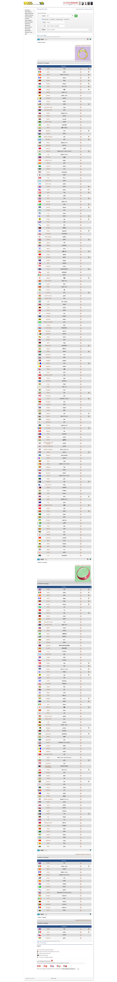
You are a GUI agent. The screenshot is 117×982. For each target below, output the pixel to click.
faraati (60, 475)
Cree (48, 178)
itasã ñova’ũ (60, 892)
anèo (63, 386)
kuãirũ (64, 239)
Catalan (48, 163)
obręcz (65, 769)
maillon (62, 872)
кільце (64, 834)
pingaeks (68, 742)
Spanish (48, 74)
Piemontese (48, 395)
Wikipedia (55, 36)
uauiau (64, 701)
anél (64, 419)
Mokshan (48, 357)
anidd (64, 775)
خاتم (63, 86)
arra (67, 449)
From (44, 22)
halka (64, 828)
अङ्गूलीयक (64, 439)
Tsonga (48, 825)
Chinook (48, 172)
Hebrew (48, 248)
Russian (48, 83)
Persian (48, 392)
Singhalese (48, 467)
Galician (48, 225)
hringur (64, 260)
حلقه (64, 392)
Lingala (48, 316)
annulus (64, 722)
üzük (64, 110)
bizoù (66, 142)
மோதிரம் (64, 490)
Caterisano (48, 166)
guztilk (64, 716)
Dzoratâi (48, 201)
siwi (64, 413)
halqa (66, 624)
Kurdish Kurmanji (48, 295)
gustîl (64, 295)
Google (44, 36)
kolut (64, 657)
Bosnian (48, 133)
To (44, 26)
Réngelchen (64, 327)
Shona (48, 461)
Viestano (48, 534)
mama (64, 213)
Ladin (48, 301)
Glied (68, 874)
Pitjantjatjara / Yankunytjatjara (48, 766)
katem (66, 499)
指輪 (64, 278)
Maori (48, 342)
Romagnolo (48, 422)
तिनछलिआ (65, 127)
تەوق (64, 718)
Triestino (48, 508)
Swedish (48, 481)
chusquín (66, 154)
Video (59, 36)
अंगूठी (63, 251)
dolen (64, 910)
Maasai (48, 351)
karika (64, 698)
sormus (64, 216)
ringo (64, 204)
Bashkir (48, 113)
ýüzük (64, 514)
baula (64, 880)
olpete (64, 351)
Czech (48, 189)
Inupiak (48, 272)
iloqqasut (64, 683)
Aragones (48, 95)
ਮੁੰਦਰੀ (64, 410)
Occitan (48, 378)
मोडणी (64, 736)
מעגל (64, 692)
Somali (48, 475)
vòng (64, 840)
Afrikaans (48, 612)
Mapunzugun (48, 345)
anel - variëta (64, 301)
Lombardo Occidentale (48, 322)
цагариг (64, 360)
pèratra (64, 333)
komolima (64, 245)
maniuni (67, 463)
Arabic (48, 86)
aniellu (64, 101)
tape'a (62, 416)
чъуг (64, 168)
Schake (61, 874)
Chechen (48, 168)
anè (64, 431)
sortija (67, 74)
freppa (63, 201)
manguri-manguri (64, 766)
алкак (64, 710)
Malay (48, 337)
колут (64, 801)
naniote (64, 98)
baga (66, 201)
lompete (64, 316)
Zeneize (48, 552)
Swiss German (48, 484)
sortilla (66, 95)
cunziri (64, 463)
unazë (63, 92)
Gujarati (48, 242)
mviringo (64, 811)
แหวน (64, 496)
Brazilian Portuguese (48, 136)
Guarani (48, 239)
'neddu (58, 151)
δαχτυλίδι (64, 231)
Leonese (48, 310)
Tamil (48, 490)
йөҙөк (66, 113)
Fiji (48, 213)
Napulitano (48, 366)
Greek (48, 231)
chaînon (66, 872)
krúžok (64, 805)
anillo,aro (66, 416)
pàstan (64, 473)
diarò (64, 546)
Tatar (48, 493)
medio (65, 86)
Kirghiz (48, 286)
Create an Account (89, 9)
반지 (64, 292)
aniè (64, 210)
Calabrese (48, 151)
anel (64, 136)
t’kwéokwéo (64, 172)
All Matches (52, 19)
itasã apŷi (65, 892)
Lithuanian (48, 319)
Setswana (48, 455)
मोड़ (63, 695)
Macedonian (48, 331)
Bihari (48, 127)
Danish (48, 192)
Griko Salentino (48, 236)
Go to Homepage (42, 35)
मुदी (64, 289)
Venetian (48, 532)
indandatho (64, 555)
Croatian (48, 186)
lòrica (61, 449)
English (48, 68)
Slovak (48, 469)
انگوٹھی (64, 522)
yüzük (64, 180)
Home (38, 9)
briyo (64, 325)
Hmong (48, 254)
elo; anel (64, 904)
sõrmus (64, 207)
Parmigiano (48, 390)
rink (64, 313)
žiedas (64, 319)
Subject (43, 29)
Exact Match (45, 19)
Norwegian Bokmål (48, 375)
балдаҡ (62, 113)
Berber (48, 125)
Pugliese (48, 407)
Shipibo (48, 458)
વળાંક (64, 686)
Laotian (48, 304)
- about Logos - (54, 978)
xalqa (63, 624)
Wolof (48, 546)
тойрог (64, 745)
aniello (62, 95)
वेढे (65, 348)
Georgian (48, 227)
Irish (48, 274)
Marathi (48, 348)
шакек (66, 286)
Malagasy (48, 333)
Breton (48, 142)
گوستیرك (64, 119)
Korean (48, 292)
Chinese (48, 89)
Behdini (48, 119)
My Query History (43, 9)
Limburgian (48, 313)
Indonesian (48, 266)
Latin (48, 307)
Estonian (48, 207)
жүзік (64, 284)
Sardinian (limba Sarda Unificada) (48, 443)
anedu (64, 166)
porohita (64, 730)
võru (64, 669)
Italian (48, 72)
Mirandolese (48, 354)
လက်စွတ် (64, 148)
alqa (64, 654)
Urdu (48, 522)
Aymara (48, 104)
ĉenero (64, 886)
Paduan (48, 386)
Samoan (48, 437)
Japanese (48, 278)
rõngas (66, 669)
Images (48, 36)
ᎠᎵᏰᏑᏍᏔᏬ (64, 648)
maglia (66, 866)
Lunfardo (48, 325)
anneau (64, 77)
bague (64, 160)
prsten (64, 133)
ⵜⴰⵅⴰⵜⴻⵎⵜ (64, 125)
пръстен (64, 145)
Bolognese (48, 130)
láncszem (64, 895)
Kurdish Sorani (48, 298)
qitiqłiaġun (64, 272)
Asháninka (48, 98)
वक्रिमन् (64, 796)
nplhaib (64, 254)
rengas (64, 671)
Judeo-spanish (48, 280)
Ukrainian (48, 520)
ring (64, 68)
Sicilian (48, 463)
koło (63, 769)
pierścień (62, 398)
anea (64, 540)
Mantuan (48, 339)
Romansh (48, 431)
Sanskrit (48, 439)
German (48, 80)
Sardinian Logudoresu (48, 449)
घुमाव (65, 695)
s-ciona (61, 757)
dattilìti (64, 236)
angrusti (63, 425)
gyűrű (64, 257)
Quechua (48, 413)
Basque (48, 115)
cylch (64, 846)
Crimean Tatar (48, 180)
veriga (64, 787)
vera (65, 386)
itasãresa (69, 892)
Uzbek (48, 526)
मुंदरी (65, 251)
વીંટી (64, 242)
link (64, 863)
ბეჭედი (64, 227)
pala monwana (64, 455)
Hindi (48, 251)
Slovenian (48, 473)
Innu (48, 269)
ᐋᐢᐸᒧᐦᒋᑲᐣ (64, 651)
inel (64, 428)
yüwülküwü (64, 345)
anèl (64, 130)
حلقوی (64, 760)
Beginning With (59, 19)
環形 (65, 822)
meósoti (64, 458)
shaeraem (61, 742)
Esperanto (48, 204)
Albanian (48, 92)
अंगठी (63, 348)
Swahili (48, 478)
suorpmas (64, 433)
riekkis (64, 793)
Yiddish (48, 549)
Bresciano (48, 139)
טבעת (64, 248)
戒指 (64, 89)
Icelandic (48, 260)
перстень (64, 520)
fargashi (64, 475)
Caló (48, 154)
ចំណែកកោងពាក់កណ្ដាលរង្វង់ (64, 645)
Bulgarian (48, 145)
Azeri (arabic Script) (48, 107)
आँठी (62, 127)
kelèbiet (63, 499)
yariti (64, 502)
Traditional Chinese (48, 505)
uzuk (64, 526)
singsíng (64, 263)
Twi (48, 517)
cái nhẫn (64, 537)
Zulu (48, 555)
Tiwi (48, 502)
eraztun (64, 115)
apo (64, 689)
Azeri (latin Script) (48, 110)
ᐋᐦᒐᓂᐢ (64, 178)
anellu (64, 174)
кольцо (64, 83)
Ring (64, 80)
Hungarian (48, 257)
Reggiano (48, 419)
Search (43, 15)
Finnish (48, 216)
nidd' (64, 534)
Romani (48, 425)
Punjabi (48, 410)
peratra (64, 728)
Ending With (66, 19)
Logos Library (39, 36)
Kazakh (48, 284)
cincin (64, 266)
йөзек (64, 493)
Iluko (48, 263)
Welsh (48, 543)
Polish (48, 398)
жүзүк (62, 286)
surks (64, 357)
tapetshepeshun (64, 269)
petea (64, 517)
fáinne (64, 274)
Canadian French (48, 160)
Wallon (48, 540)
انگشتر (64, 195)
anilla (64, 74)
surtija (64, 104)
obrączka (66, 398)
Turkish (48, 511)
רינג (64, 549)
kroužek (64, 660)
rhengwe (64, 825)
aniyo (63, 280)
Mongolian (48, 360)
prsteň (64, 469)
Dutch (48, 198)
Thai (48, 496)
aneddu (64, 443)
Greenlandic (48, 233)
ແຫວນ (64, 304)
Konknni (48, 289)
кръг (64, 639)
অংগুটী (64, 121)
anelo (64, 532)
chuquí (62, 154)
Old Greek (48, 380)
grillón (64, 889)
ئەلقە (64, 298)
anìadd (64, 407)
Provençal (48, 404)
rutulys (66, 724)
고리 (64, 713)
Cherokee (48, 648)
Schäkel (64, 874)
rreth (66, 92)
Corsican (48, 174)
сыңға (64, 627)
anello (64, 72)
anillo (61, 74)
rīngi (64, 342)
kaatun (67, 475)
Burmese (48, 148)
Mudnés (48, 363)
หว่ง (64, 819)
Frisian (48, 221)
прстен (64, 331)
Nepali (48, 369)
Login (82, 9)
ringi (64, 461)
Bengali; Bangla (48, 121)
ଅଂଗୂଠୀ (64, 384)
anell (64, 163)
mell (64, 878)
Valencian (48, 528)
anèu (64, 372)
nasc (64, 898)
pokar (64, 742)
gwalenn (63, 142)
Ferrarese (48, 210)
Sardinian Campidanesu (48, 446)
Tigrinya (48, 499)
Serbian (48, 452)
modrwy (64, 543)
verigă (63, 907)
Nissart (48, 372)
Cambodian (48, 157)
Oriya (48, 384)
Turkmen (48, 514)
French (48, 77)
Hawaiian (48, 245)
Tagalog (48, 487)
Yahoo (51, 36)
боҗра (64, 816)
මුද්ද (64, 467)
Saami (48, 433)
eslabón (64, 868)
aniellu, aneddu (64, 151)
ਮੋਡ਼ (64, 778)
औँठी (64, 369)
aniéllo (64, 366)
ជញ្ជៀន (64, 157)
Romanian (48, 428)
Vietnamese (48, 537)
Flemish (48, 219)
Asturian (48, 101)
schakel (64, 884)
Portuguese (48, 401)
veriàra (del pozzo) (67, 757)
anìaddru (69, 151)
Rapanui (48, 416)
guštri (66, 425)
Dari (48, 195)
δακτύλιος (64, 380)
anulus (64, 307)
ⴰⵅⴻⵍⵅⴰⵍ (64, 633)
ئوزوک (64, 107)
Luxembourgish (48, 327)
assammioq (64, 233)
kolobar (64, 807)
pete (64, 478)
